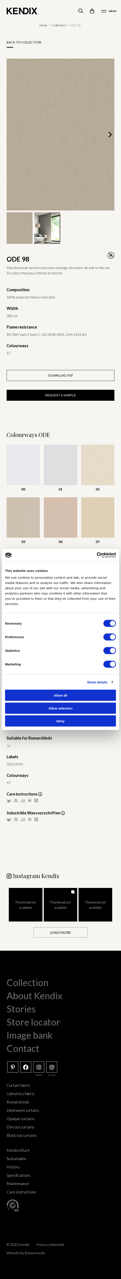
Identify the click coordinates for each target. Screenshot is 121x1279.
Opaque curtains (21, 1118)
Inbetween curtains (23, 1110)
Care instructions (21, 1191)
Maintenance (18, 1183)
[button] (25, 905)
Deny (61, 721)
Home (44, 25)
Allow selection (60, 708)
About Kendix (34, 995)
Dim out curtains (20, 1127)
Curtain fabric (18, 1085)
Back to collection (24, 42)
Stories (21, 1008)
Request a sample (60, 395)
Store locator (33, 1022)
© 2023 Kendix (18, 1244)
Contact (23, 1048)
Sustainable (16, 1158)
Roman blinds (18, 1101)
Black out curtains (22, 1135)
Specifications (18, 1175)
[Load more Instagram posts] (61, 932)
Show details (97, 682)
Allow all (60, 695)
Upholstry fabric (21, 1093)
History (13, 1166)
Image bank (30, 1035)
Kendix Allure (18, 1150)
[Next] (109, 134)
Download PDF (60, 375)
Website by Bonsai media (26, 1253)
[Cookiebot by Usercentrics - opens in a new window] (96, 555)
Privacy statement (50, 1244)
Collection (59, 25)
